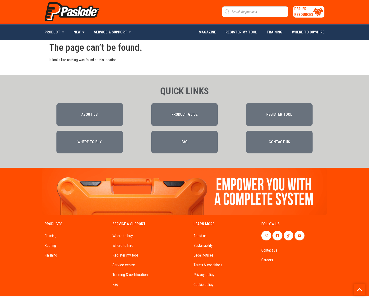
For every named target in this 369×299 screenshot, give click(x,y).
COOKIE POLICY (203, 287)
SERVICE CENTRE (123, 267)
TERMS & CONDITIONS (208, 267)
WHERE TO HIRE (122, 247)
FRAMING (50, 237)
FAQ (115, 287)
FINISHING (51, 257)
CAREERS (267, 262)
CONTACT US (269, 252)
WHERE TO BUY (122, 237)
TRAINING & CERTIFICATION (130, 277)
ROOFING (50, 247)
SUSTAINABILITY (203, 247)
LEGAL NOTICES (203, 257)
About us (200, 237)
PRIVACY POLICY (204, 277)
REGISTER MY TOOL (125, 257)
